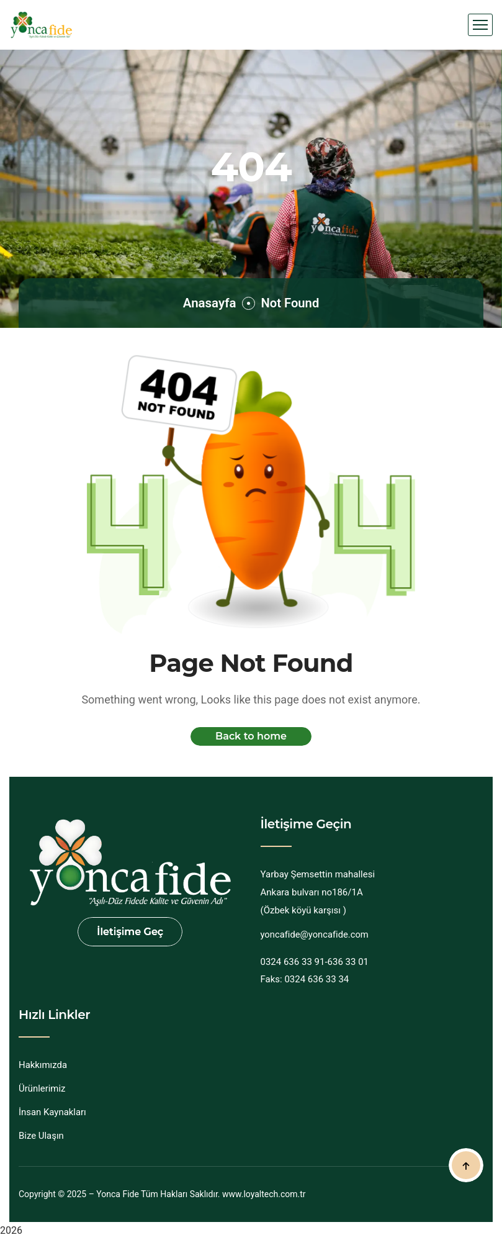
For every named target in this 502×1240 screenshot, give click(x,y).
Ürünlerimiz (42, 1088)
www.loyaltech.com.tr (264, 1194)
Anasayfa (206, 302)
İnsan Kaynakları (52, 1112)
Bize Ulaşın (41, 1135)
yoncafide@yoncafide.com (315, 934)
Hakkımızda (43, 1064)
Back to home (251, 736)
